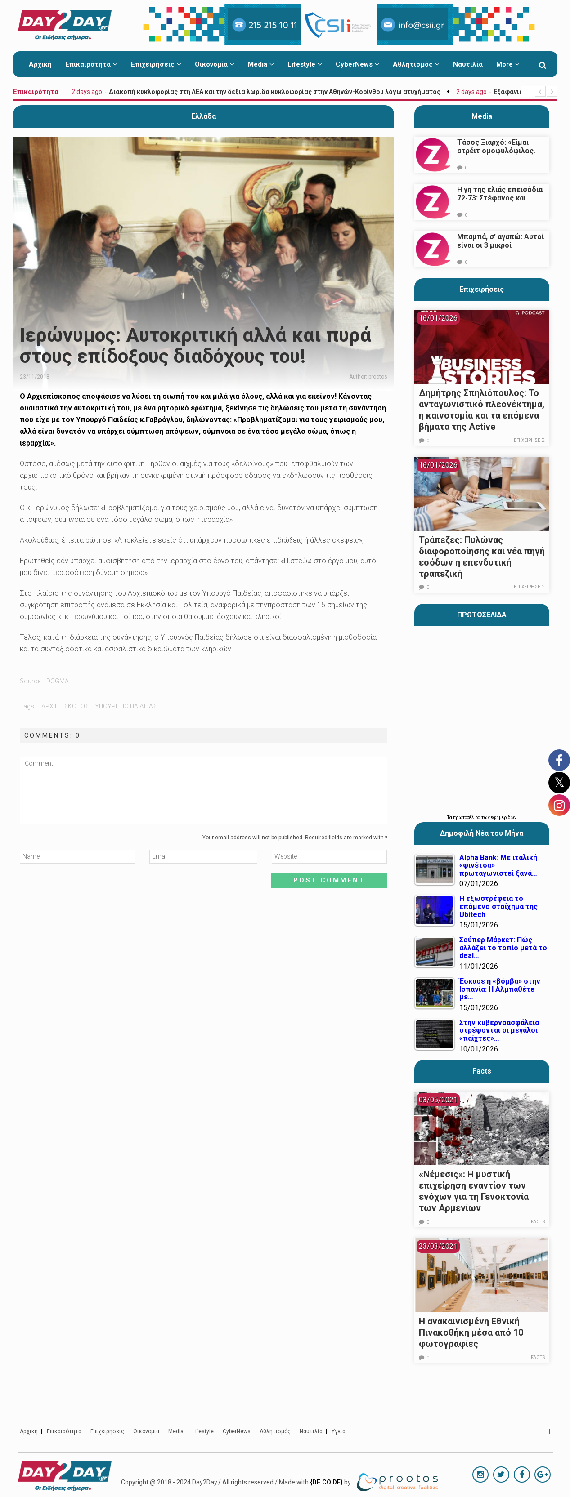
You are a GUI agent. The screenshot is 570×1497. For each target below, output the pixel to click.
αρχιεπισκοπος (65, 706)
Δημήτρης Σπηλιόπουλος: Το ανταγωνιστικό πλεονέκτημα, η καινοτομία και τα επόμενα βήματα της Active (481, 410)
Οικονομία (214, 64)
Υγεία (339, 1431)
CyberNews (357, 64)
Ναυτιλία (468, 64)
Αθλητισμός (416, 64)
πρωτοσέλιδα (467, 817)
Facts (538, 1221)
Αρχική (40, 64)
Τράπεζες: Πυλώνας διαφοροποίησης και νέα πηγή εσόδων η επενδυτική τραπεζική (482, 557)
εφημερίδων (503, 817)
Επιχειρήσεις (156, 64)
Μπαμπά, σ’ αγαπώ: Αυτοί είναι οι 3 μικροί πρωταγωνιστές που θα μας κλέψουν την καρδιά (500, 249)
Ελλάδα (203, 116)
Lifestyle (304, 64)
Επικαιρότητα (91, 64)
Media (261, 64)
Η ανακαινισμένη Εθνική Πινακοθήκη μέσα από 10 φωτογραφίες (471, 1332)
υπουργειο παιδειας (126, 706)
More (508, 64)
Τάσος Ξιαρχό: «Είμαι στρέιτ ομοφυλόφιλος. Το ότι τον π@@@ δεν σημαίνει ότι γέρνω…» (496, 155)
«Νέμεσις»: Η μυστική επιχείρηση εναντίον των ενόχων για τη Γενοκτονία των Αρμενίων (474, 1191)
